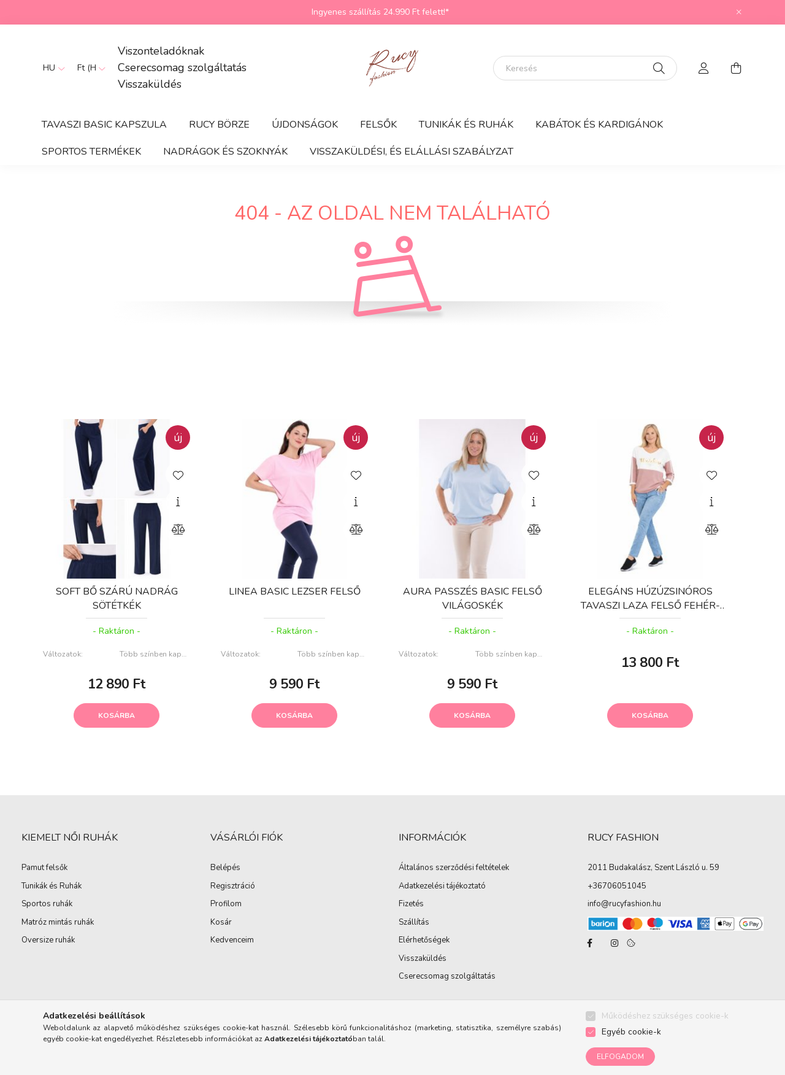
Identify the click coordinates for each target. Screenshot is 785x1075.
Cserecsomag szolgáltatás (182, 67)
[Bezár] (739, 12)
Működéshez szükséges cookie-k (665, 1016)
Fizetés (411, 904)
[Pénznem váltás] (88, 68)
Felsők (378, 124)
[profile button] (704, 68)
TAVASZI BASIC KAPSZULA (104, 124)
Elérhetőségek (424, 941)
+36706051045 (617, 886)
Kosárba (116, 715)
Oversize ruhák (48, 941)
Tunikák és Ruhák (466, 124)
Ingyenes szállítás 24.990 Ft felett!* (380, 12)
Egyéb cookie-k (631, 1032)
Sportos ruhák (46, 904)
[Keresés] (585, 68)
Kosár (221, 923)
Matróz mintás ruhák (57, 923)
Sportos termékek (91, 151)
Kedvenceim (232, 941)
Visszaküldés (150, 84)
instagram (614, 943)
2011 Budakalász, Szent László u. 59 (653, 867)
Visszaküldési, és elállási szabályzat (411, 151)
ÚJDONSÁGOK (305, 124)
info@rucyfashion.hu (624, 903)
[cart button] (736, 68)
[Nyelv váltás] (51, 68)
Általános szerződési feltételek (454, 868)
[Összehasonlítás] (178, 529)
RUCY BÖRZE (219, 124)
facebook (590, 943)
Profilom (226, 904)
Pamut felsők (44, 868)
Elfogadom (620, 1057)
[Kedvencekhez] (178, 474)
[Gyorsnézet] (178, 502)
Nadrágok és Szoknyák (225, 151)
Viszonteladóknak (161, 51)
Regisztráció (232, 887)
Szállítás (414, 923)
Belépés (225, 868)
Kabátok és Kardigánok (599, 124)
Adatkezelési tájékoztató (442, 887)
